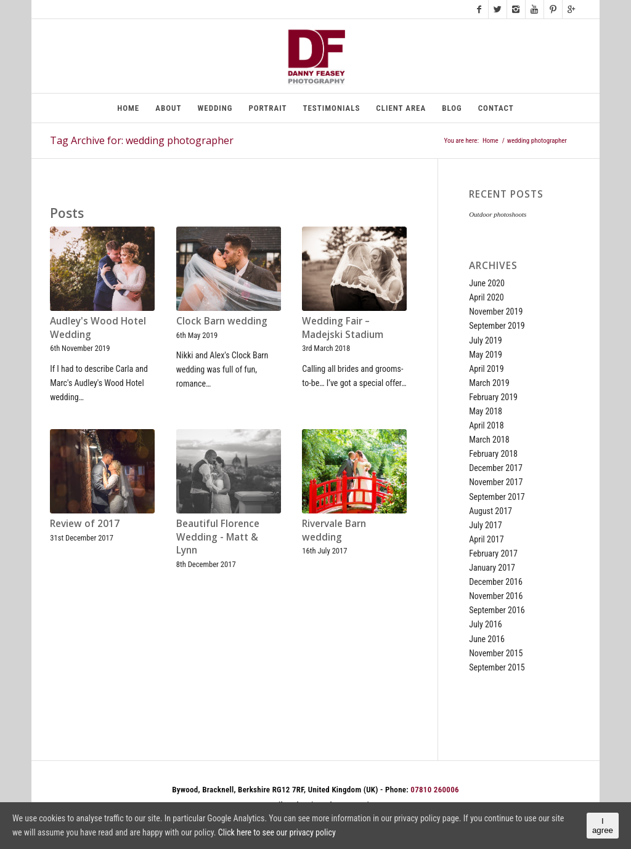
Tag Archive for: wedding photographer (142, 140)
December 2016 (496, 582)
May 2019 (485, 355)
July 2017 (485, 525)
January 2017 (492, 568)
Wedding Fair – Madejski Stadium (342, 328)
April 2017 (486, 539)
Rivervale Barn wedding (334, 530)
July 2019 (485, 340)
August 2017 (490, 511)
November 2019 (496, 311)
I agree (602, 825)
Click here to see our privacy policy (277, 832)
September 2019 (497, 326)
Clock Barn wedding (221, 321)
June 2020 (487, 283)
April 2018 (486, 425)
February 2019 (493, 397)
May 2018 (485, 411)
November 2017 (496, 482)
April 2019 (486, 369)
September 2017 (497, 497)
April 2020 (486, 297)
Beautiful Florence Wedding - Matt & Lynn (217, 537)
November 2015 (496, 653)
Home (490, 141)
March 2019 (489, 383)
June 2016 (487, 639)
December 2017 (496, 468)
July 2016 (485, 624)
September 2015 (497, 667)
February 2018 (493, 454)
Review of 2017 (85, 523)
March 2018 (489, 440)
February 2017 (493, 553)
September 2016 (497, 610)
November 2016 (496, 596)
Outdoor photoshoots (497, 214)
